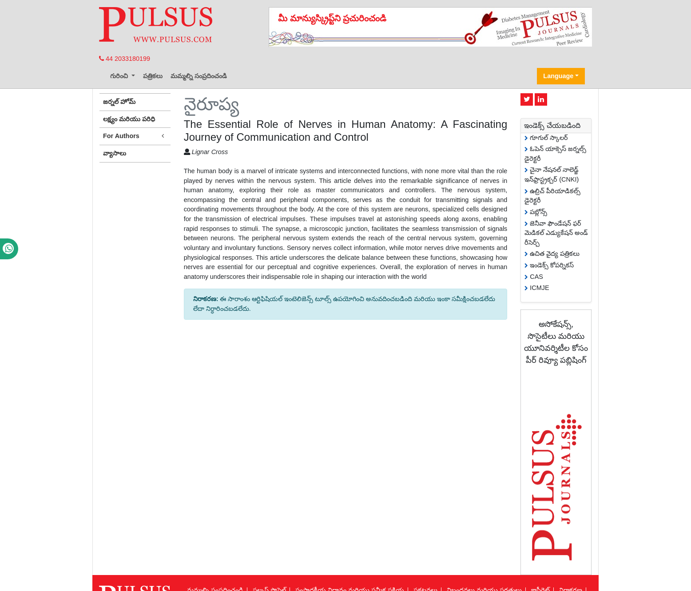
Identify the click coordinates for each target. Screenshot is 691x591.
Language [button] (558, 75)
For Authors (135, 136)
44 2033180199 (124, 58)
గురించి (120, 75)
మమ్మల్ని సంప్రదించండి (199, 75)
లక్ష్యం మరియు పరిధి (129, 119)
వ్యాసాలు (114, 153)
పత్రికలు (153, 75)
